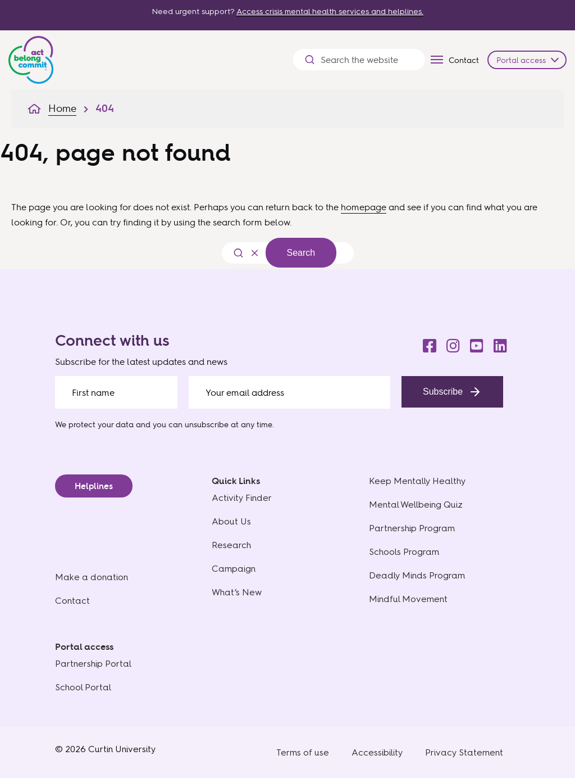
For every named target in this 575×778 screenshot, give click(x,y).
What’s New (237, 592)
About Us (231, 521)
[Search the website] (367, 59)
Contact (464, 60)
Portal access (521, 60)
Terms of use (302, 752)
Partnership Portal (93, 663)
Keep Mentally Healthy (417, 481)
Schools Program (404, 551)
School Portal (83, 687)
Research (231, 545)
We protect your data (94, 424)
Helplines (94, 486)
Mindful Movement (408, 599)
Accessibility (377, 752)
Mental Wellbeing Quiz (416, 504)
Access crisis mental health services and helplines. (329, 11)
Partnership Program (412, 528)
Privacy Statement (464, 752)
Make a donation (91, 577)
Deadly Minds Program (417, 575)
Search (301, 252)
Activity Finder (242, 497)
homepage (363, 207)
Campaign (233, 568)
